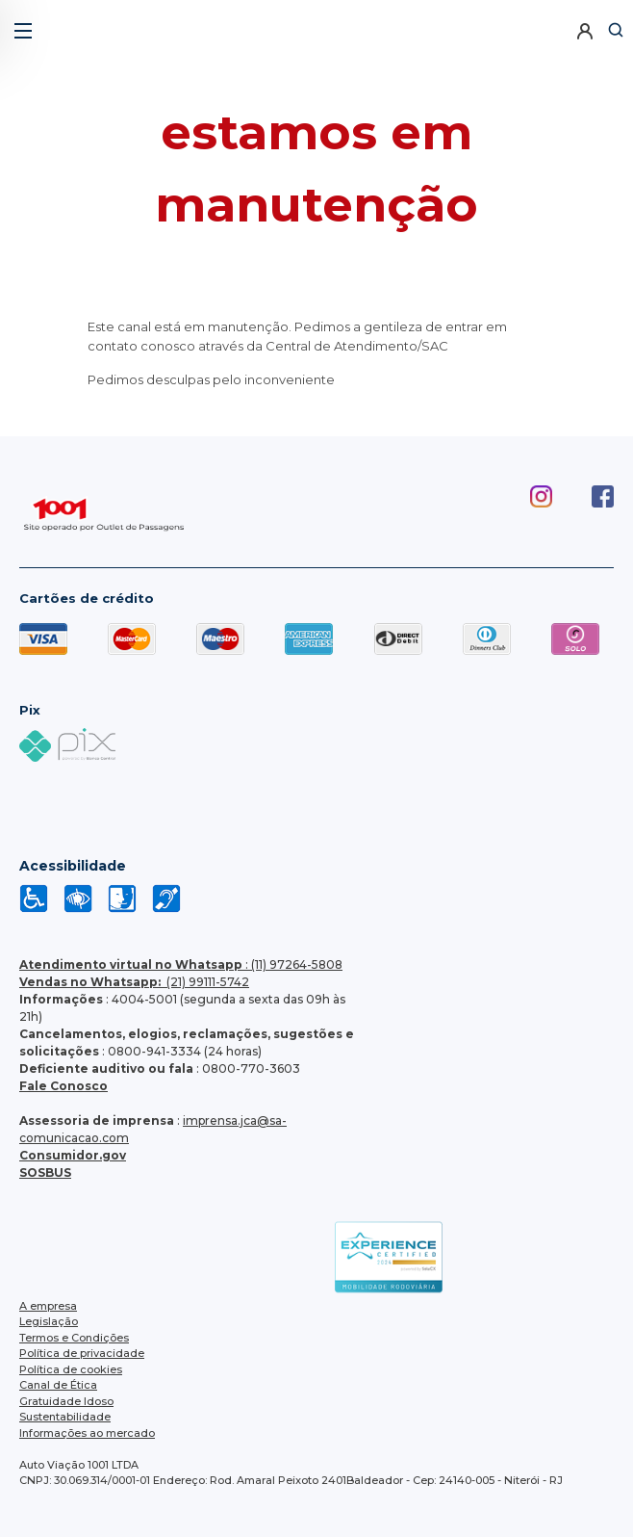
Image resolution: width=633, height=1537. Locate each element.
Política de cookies (70, 1369)
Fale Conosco (63, 1086)
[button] (21, 23)
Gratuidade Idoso (66, 1401)
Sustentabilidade (65, 1416)
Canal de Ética (58, 1385)
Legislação (48, 1321)
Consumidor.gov (72, 1155)
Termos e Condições (74, 1337)
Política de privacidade (81, 1353)
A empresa (48, 1306)
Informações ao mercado (87, 1433)
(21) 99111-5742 (134, 982)
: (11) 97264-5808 (180, 964)
